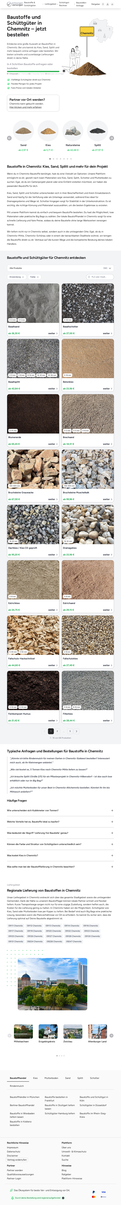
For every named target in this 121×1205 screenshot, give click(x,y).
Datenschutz (13, 1151)
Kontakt (66, 1155)
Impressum (12, 1147)
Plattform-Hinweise (72, 1178)
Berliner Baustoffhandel (22, 1105)
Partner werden (15, 1170)
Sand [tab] (67, 1078)
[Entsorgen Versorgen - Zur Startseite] (15, 4)
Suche (65, 1159)
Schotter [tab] (94, 1078)
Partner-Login (14, 1178)
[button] (50, 158)
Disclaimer (12, 1155)
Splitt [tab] (80, 1078)
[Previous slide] (9, 138)
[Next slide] (111, 138)
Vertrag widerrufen (17, 1159)
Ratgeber (95, 4)
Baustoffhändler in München (24, 1097)
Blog (64, 1170)
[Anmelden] (107, 4)
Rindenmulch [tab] (17, 1086)
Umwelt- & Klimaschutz (74, 1151)
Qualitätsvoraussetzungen (20, 1174)
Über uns (66, 1147)
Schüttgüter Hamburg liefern (60, 1113)
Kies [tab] (35, 1078)
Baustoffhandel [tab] (18, 1078)
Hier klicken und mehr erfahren (25, 107)
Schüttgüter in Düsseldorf (93, 1105)
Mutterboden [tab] (51, 1078)
